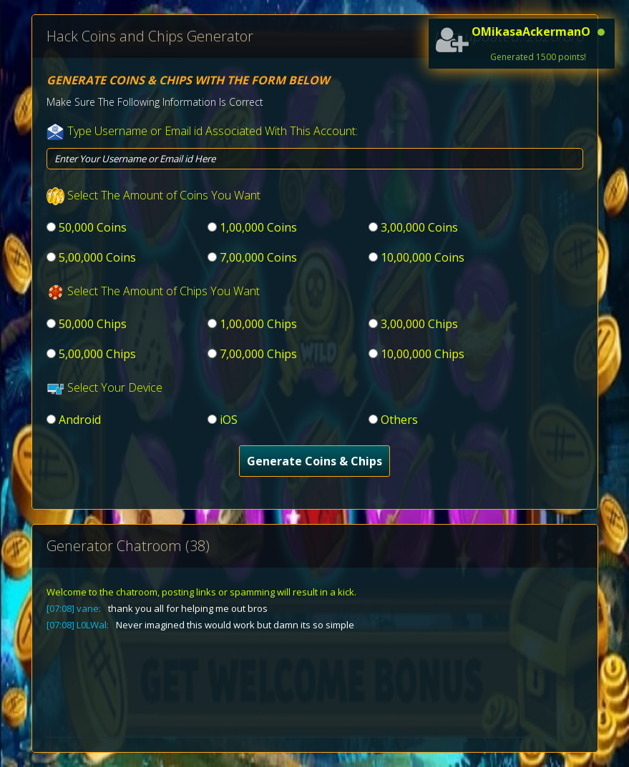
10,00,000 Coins (422, 257)
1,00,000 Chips (258, 324)
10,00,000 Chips (422, 354)
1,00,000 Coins (258, 227)
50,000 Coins (93, 227)
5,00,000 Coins (97, 257)
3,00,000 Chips (419, 324)
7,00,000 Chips (258, 354)
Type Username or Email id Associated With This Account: (212, 131)
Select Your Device (114, 387)
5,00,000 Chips (97, 354)
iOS (229, 419)
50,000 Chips (93, 324)
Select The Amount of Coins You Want (163, 195)
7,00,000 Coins (258, 257)
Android (80, 419)
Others (399, 419)
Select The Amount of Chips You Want (163, 291)
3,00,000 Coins (419, 227)
